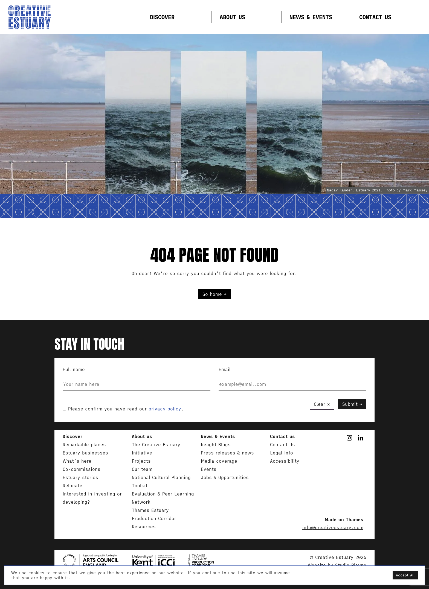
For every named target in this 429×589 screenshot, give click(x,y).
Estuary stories (80, 477)
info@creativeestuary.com (332, 527)
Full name (136, 380)
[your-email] (292, 384)
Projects (141, 461)
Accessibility (284, 461)
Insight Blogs (216, 444)
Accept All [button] (405, 575)
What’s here (77, 461)
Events (208, 469)
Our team (142, 469)
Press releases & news (227, 453)
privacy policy (165, 409)
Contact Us (375, 17)
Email (292, 380)
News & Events (310, 17)
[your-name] (136, 384)
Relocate (72, 485)
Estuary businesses (85, 453)
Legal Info (281, 453)
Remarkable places (84, 444)
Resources (144, 526)
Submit (350, 404)
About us (232, 17)
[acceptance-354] (64, 408)
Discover (162, 17)
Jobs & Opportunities (225, 477)
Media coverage (219, 461)
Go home (212, 294)
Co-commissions (81, 469)
